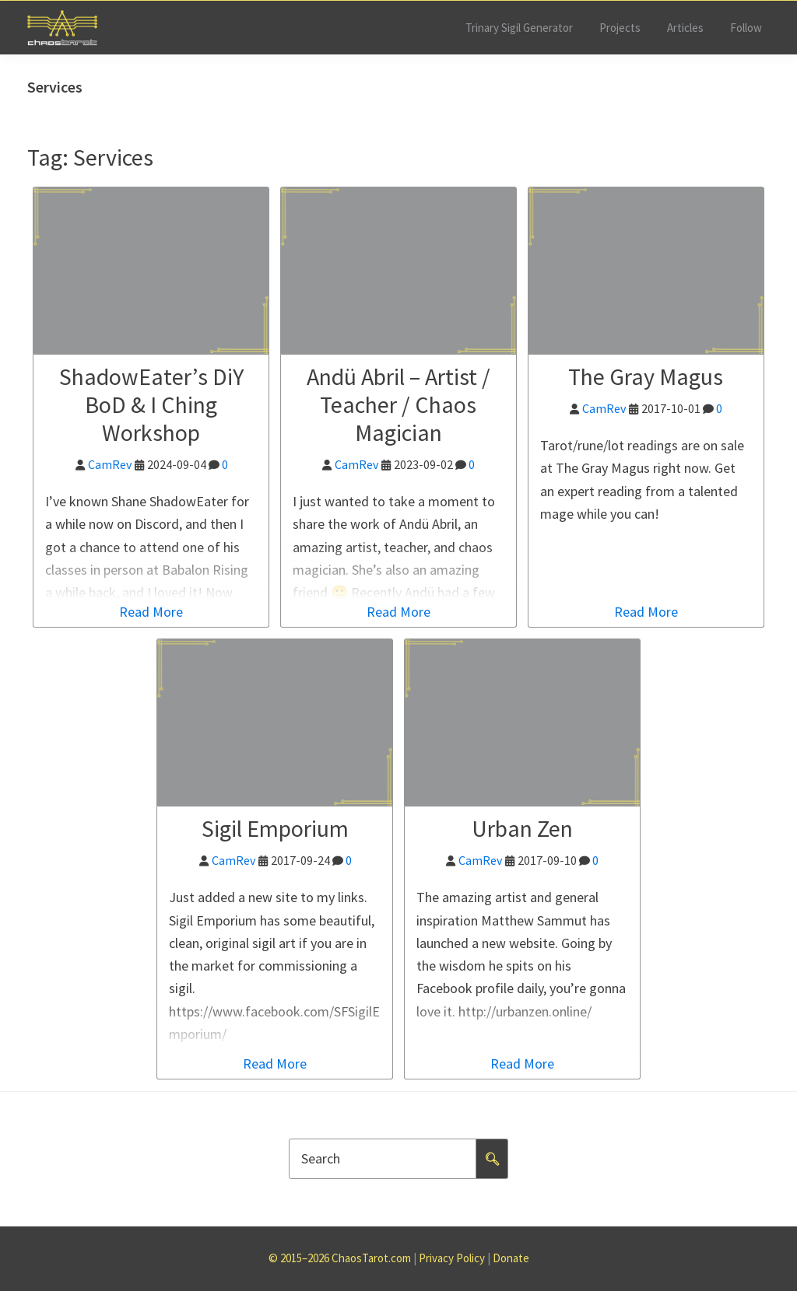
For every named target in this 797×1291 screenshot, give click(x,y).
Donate (511, 1258)
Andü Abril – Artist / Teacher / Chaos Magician (398, 404)
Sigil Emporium (275, 828)
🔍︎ (492, 1159)
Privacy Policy (452, 1258)
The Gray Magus (645, 376)
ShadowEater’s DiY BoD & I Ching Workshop (151, 404)
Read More (151, 612)
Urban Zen (522, 828)
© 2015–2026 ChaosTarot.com (340, 1258)
